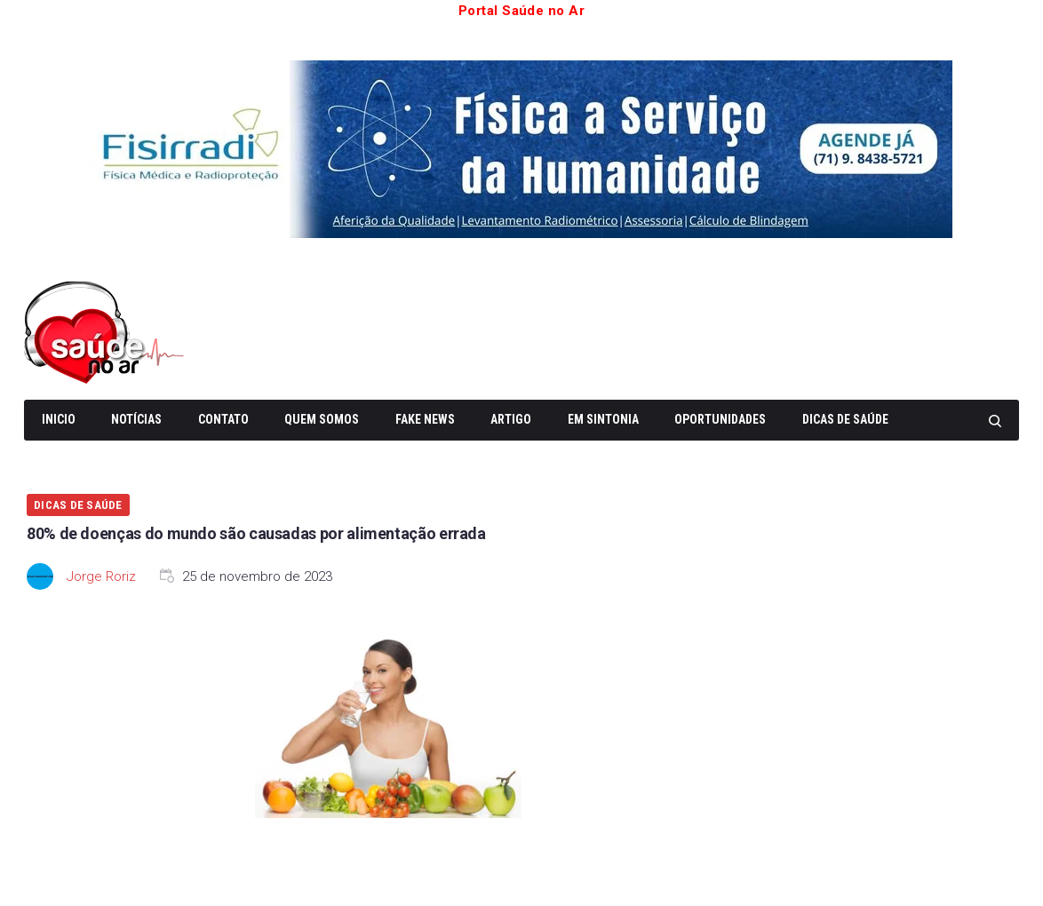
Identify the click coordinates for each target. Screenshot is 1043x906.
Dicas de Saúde (845, 419)
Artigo (510, 419)
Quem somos (321, 419)
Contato (223, 419)
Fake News (425, 419)
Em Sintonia (603, 419)
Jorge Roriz (101, 576)
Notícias (136, 419)
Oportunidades (720, 419)
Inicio (59, 419)
